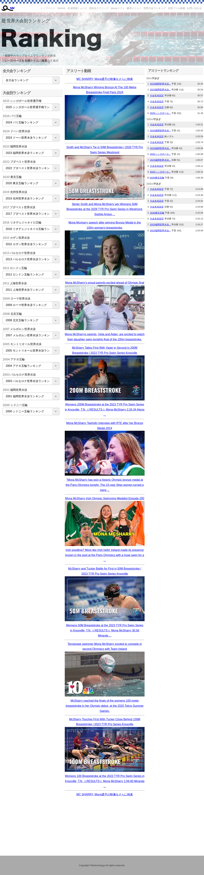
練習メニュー (134, 8)
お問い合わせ (194, 8)
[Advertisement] (30, 473)
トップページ (47, 8)
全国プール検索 (176, 8)
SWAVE (61, 8)
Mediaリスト (118, 8)
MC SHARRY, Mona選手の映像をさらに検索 (104, 78)
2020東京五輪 (157, 177)
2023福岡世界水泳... (160, 83)
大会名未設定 (157, 95)
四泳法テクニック (99, 8)
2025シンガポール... (160, 113)
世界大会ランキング (155, 8)
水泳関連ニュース (77, 8)
